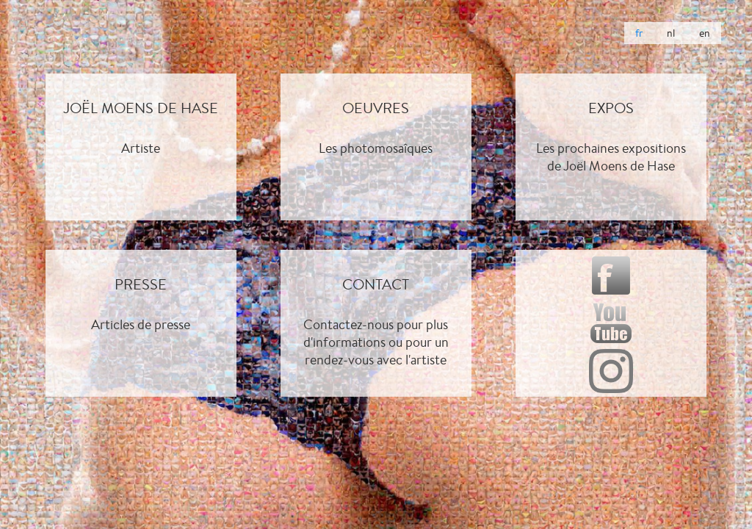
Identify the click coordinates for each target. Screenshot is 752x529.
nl (671, 33)
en (704, 33)
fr (639, 33)
